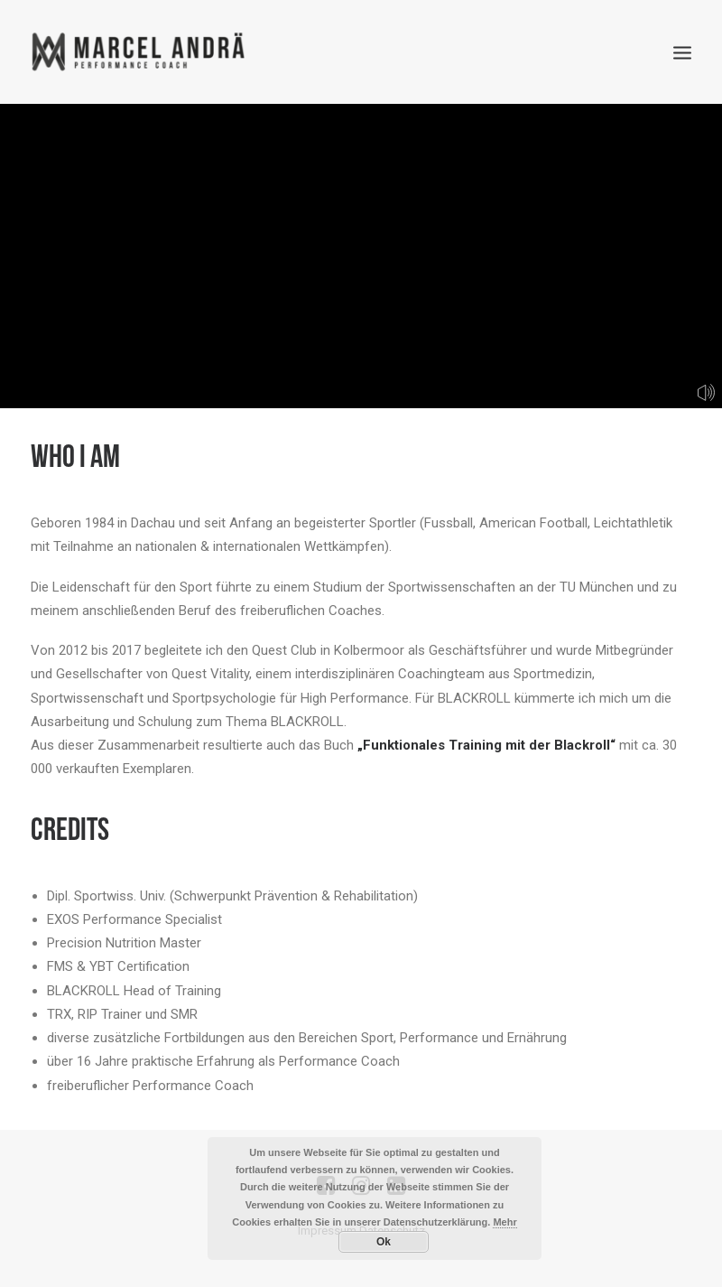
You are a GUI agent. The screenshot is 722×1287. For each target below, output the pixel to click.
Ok (383, 1242)
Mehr (504, 1222)
